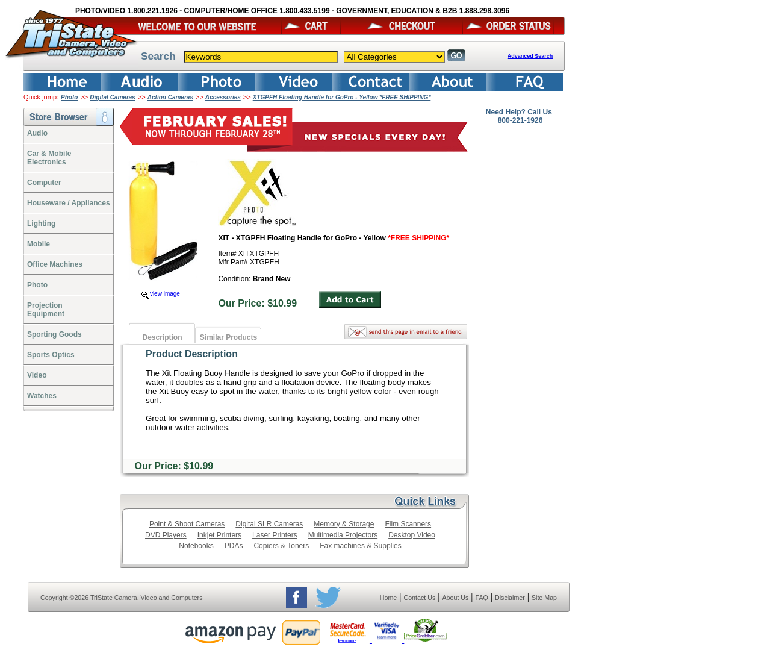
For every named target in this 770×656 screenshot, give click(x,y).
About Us (455, 597)
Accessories (223, 97)
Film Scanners (408, 524)
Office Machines (54, 264)
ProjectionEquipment (45, 309)
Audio (37, 133)
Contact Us (420, 597)
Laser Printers (274, 535)
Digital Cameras (112, 97)
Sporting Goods (54, 334)
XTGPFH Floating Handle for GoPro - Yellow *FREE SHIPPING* (342, 97)
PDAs (234, 546)
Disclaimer (510, 597)
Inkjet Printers (219, 535)
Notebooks (196, 546)
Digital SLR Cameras (269, 524)
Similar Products (228, 337)
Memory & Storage (344, 524)
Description (162, 337)
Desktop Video (411, 535)
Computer (44, 182)
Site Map (544, 597)
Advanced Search (530, 56)
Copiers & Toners (281, 546)
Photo (69, 97)
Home (388, 597)
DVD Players (166, 535)
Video (36, 375)
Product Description (192, 354)
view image (160, 293)
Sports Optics (51, 355)
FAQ (481, 597)
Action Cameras (170, 97)
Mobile (38, 244)
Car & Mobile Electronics (49, 157)
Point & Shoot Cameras (187, 524)
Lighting (41, 223)
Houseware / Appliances (68, 203)
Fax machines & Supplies (360, 546)
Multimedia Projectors (342, 535)
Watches (42, 396)
